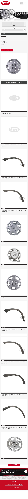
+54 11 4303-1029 (14, 487)
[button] (21, 3)
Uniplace (26, 489)
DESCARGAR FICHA (7, 50)
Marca (13, 22)
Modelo (13, 25)
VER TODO (14, 464)
